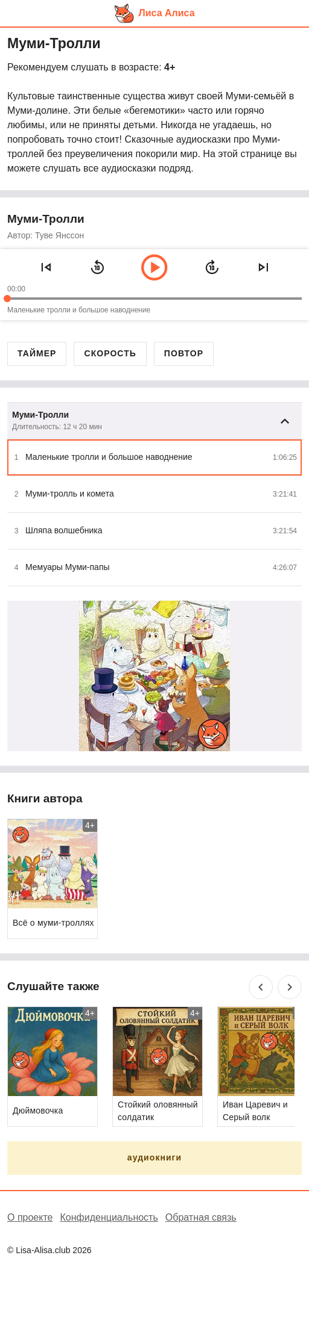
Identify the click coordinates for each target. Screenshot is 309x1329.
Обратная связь (201, 1217)
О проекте (30, 1217)
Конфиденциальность (109, 1217)
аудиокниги (154, 1157)
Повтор (183, 353)
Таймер (37, 353)
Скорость (110, 353)
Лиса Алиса (167, 13)
